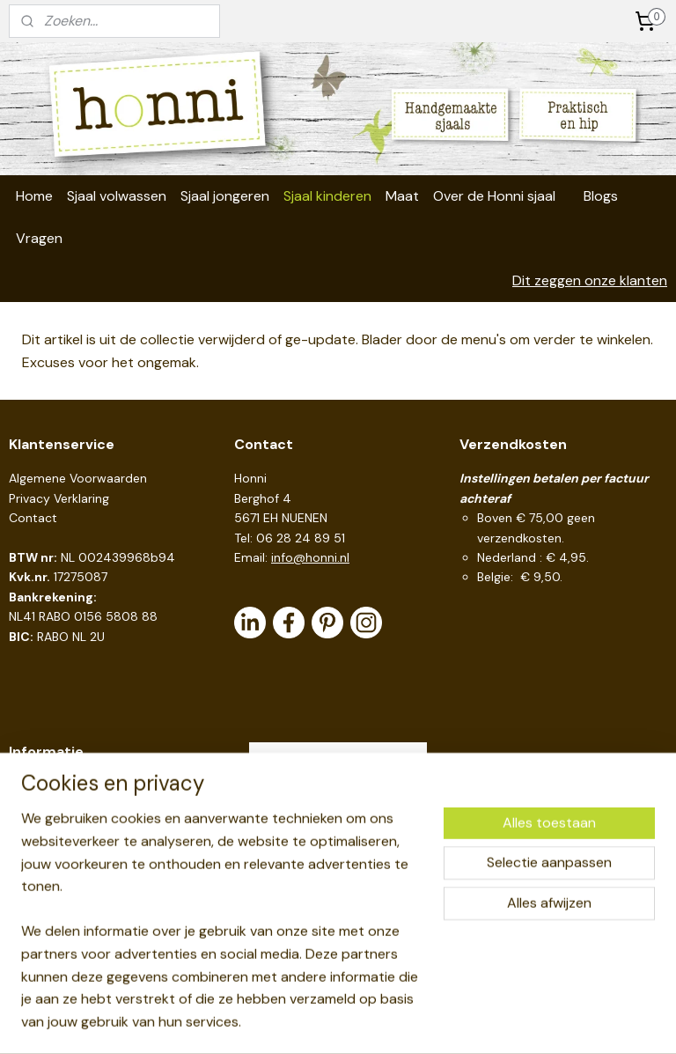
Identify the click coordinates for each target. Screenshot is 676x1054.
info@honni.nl (310, 557)
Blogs (601, 196)
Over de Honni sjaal (494, 196)
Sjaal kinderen (327, 196)
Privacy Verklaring (59, 498)
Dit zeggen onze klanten (589, 280)
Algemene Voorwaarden (78, 478)
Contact (33, 518)
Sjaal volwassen (116, 196)
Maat (402, 196)
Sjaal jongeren (224, 196)
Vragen (39, 238)
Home (34, 196)
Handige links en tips (68, 786)
